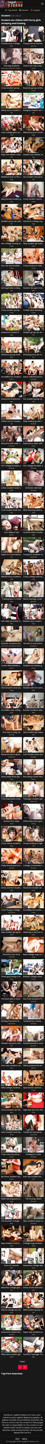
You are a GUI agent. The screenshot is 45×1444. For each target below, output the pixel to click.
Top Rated (11, 10)
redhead (33, 379)
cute (11, 135)
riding (33, 824)
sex (11, 113)
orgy (33, 135)
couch (11, 90)
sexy (11, 202)
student (33, 424)
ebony (11, 535)
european (33, 646)
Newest (23, 10)
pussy (11, 668)
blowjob (11, 468)
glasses (33, 601)
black (33, 779)
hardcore (33, 557)
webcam (11, 757)
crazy (33, 68)
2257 (17, 1439)
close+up (33, 801)
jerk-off (33, 46)
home (11, 379)
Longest (35, 10)
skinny (33, 1068)
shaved (11, 446)
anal (33, 579)
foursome (11, 1024)
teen (11, 46)
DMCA (24, 1439)
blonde (11, 868)
